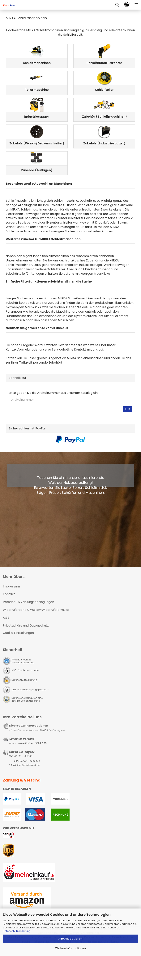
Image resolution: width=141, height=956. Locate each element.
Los (127, 409)
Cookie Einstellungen (18, 633)
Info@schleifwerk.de (28, 765)
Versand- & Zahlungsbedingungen (28, 602)
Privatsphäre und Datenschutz (26, 625)
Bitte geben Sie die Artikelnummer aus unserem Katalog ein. (53, 393)
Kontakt (9, 594)
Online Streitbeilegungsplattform (30, 689)
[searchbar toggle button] (117, 5)
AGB (6, 617)
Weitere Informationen (70, 948)
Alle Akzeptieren (70, 938)
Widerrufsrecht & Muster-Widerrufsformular (36, 610)
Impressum (11, 586)
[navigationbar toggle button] (136, 5)
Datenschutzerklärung (16, 931)
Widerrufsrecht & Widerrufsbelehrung (22, 661)
